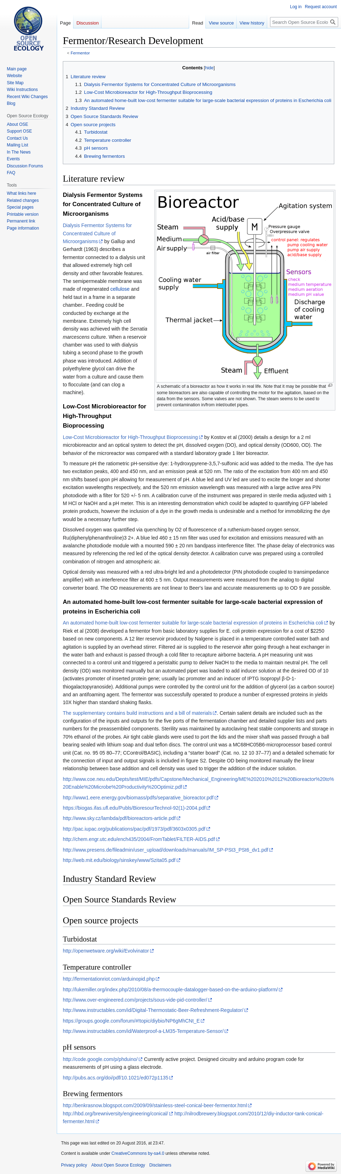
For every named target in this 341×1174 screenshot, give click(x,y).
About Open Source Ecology (118, 1165)
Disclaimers (160, 1165)
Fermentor (80, 52)
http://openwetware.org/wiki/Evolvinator (106, 951)
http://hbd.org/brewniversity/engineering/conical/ (115, 1113)
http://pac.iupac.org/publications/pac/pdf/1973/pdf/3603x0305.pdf (134, 829)
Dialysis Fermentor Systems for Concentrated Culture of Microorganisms (97, 233)
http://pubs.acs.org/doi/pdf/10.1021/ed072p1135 (115, 1078)
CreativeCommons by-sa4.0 (137, 1153)
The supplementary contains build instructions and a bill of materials (137, 713)
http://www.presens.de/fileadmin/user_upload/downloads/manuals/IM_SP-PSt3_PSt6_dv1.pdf (165, 850)
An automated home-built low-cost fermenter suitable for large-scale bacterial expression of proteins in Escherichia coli (193, 623)
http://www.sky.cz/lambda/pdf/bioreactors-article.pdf (119, 818)
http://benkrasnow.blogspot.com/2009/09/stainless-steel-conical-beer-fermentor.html (155, 1105)
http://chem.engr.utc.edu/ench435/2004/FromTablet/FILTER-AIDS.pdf (139, 839)
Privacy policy (74, 1165)
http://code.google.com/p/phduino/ (100, 1059)
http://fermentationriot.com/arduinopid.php (109, 979)
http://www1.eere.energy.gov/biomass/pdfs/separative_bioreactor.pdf (138, 797)
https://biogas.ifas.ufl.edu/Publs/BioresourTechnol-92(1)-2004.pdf (134, 808)
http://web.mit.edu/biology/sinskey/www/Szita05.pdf (119, 860)
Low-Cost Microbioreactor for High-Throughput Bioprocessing (130, 437)
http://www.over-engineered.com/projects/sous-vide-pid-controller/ (135, 1000)
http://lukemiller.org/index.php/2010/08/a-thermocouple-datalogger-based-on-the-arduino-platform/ (170, 989)
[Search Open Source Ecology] (304, 22)
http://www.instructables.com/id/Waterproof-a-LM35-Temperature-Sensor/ (143, 1031)
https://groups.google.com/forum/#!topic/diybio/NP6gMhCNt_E (131, 1021)
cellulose (120, 289)
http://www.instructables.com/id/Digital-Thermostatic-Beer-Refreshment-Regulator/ (153, 1010)
